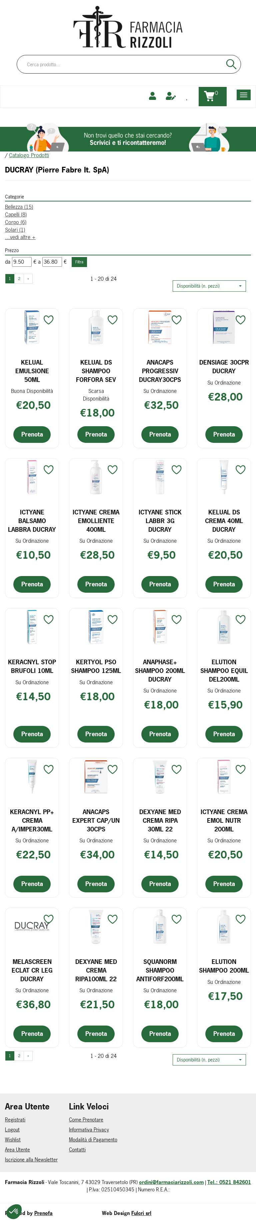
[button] (209, 286)
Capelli (16, 214)
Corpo (15, 222)
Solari (15, 229)
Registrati (15, 1119)
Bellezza (19, 206)
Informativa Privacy (89, 1129)
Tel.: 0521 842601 (229, 1182)
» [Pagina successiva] (28, 278)
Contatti (77, 1149)
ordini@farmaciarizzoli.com (171, 1182)
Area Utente (17, 1149)
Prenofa (43, 1213)
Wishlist (13, 1139)
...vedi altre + (20, 237)
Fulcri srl (141, 1213)
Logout (12, 1129)
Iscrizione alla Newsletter (31, 1159)
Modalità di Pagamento (93, 1139)
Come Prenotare (86, 1119)
